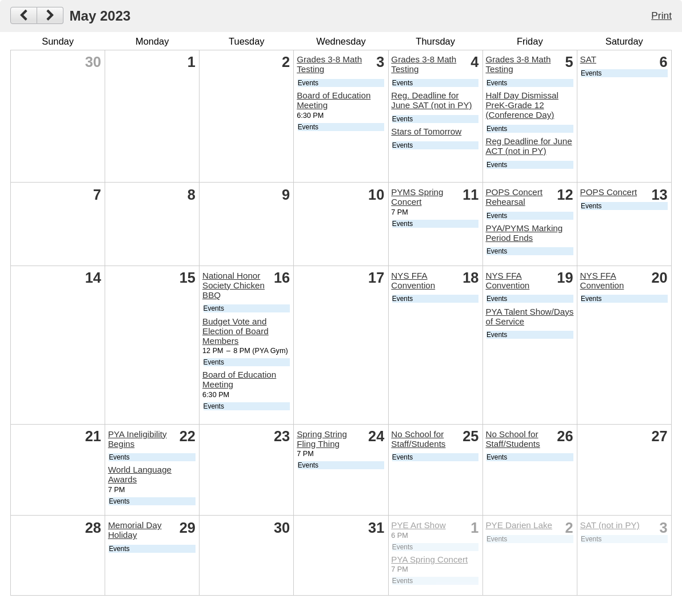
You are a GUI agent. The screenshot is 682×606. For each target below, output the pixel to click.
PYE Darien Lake (518, 525)
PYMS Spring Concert (417, 197)
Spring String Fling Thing (322, 439)
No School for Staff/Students (418, 439)
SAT (588, 59)
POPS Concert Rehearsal (514, 197)
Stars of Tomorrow (426, 131)
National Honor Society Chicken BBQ (233, 285)
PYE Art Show (418, 525)
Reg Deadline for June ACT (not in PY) (528, 146)
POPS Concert (608, 192)
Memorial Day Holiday (135, 530)
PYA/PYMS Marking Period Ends (524, 233)
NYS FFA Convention (413, 280)
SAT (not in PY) (610, 525)
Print (661, 15)
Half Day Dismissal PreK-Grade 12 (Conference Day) (521, 105)
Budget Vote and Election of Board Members (235, 331)
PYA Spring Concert (429, 559)
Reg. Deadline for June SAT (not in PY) (431, 100)
